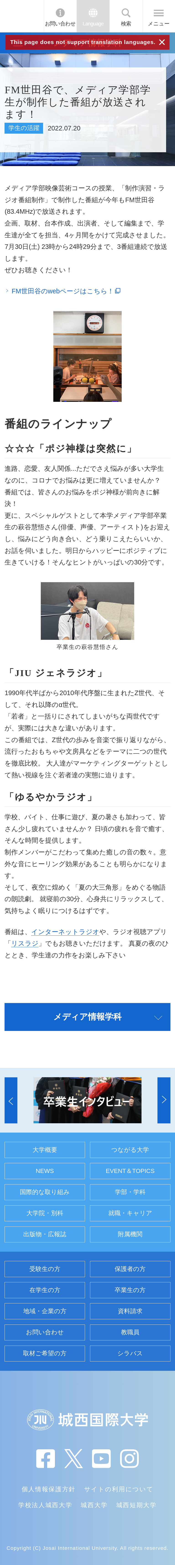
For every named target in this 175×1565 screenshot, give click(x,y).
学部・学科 (130, 1192)
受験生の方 (44, 1269)
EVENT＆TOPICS (130, 1171)
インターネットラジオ (65, 931)
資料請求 (130, 1311)
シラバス (130, 1353)
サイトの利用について (119, 1489)
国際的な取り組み (45, 1192)
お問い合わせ (60, 24)
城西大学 (94, 1505)
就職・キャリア (130, 1213)
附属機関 (130, 1234)
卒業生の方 (130, 1290)
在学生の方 (44, 1290)
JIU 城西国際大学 (21, 16)
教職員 (130, 1332)
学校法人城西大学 (45, 1505)
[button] (11, 1100)
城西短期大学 (136, 1505)
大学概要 (45, 1149)
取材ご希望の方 (45, 1353)
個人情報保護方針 (49, 1489)
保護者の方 (130, 1269)
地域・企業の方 (45, 1311)
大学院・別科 (44, 1213)
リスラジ (25, 943)
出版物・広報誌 (44, 1234)
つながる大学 (130, 1149)
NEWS (45, 1171)
